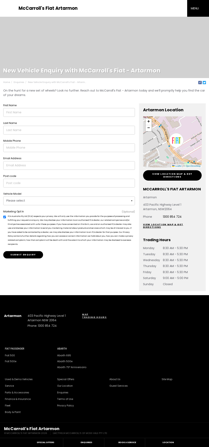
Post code (9, 176)
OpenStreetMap (193, 166)
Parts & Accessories (17, 392)
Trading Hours (94, 317)
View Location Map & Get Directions (172, 175)
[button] (176, 141)
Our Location (65, 385)
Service (9, 385)
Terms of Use (65, 399)
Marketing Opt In (13, 211)
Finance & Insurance (18, 399)
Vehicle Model (12, 193)
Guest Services (118, 385)
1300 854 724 (172, 217)
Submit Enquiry (23, 254)
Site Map (167, 379)
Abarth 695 (64, 355)
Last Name (10, 123)
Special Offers (65, 379)
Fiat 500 (10, 355)
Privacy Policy (65, 405)
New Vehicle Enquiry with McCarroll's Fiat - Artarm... (57, 82)
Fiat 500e (10, 361)
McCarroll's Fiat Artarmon (48, 8)
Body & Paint (13, 412)
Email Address (12, 158)
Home (6, 82)
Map (85, 314)
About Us (114, 379)
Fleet (7, 405)
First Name (10, 105)
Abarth (62, 348)
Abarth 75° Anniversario (71, 367)
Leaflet (176, 166)
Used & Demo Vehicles (19, 379)
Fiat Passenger (14, 348)
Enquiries (19, 82)
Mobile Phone (12, 140)
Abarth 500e (64, 361)
